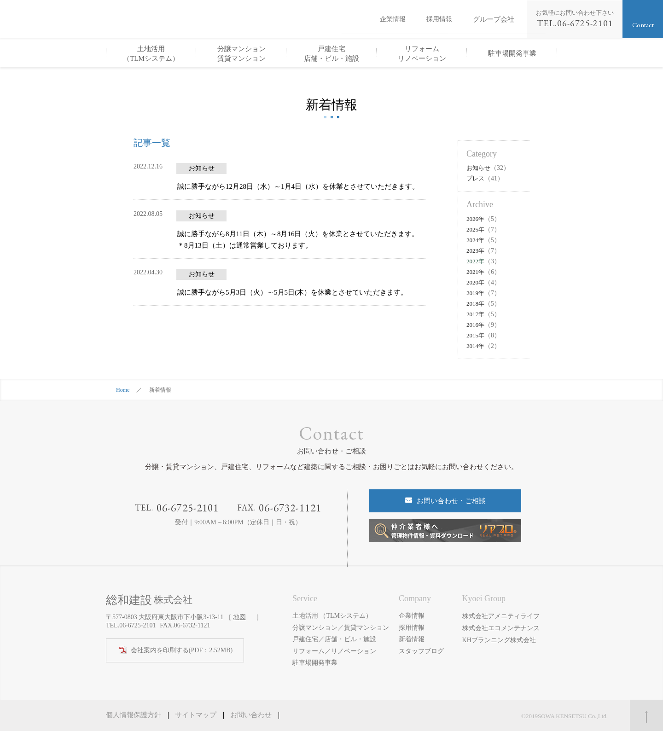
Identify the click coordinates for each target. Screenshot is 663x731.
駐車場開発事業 (512, 53)
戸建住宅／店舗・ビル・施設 (334, 639)
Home (122, 390)
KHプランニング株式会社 (499, 639)
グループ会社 (493, 19)
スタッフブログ (421, 651)
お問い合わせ (251, 715)
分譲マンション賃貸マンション (241, 53)
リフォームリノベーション (422, 53)
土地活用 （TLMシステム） (332, 615)
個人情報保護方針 (133, 715)
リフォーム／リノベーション (334, 651)
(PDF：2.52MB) (182, 650)
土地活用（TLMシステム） (151, 53)
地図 (239, 617)
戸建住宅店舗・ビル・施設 (331, 53)
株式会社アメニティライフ (501, 615)
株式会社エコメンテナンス (501, 627)
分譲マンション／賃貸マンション (340, 627)
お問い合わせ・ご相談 (451, 501)
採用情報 (439, 19)
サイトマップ (195, 715)
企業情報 (393, 19)
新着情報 (412, 639)
